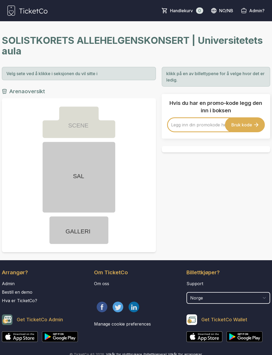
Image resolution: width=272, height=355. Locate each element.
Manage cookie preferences (122, 324)
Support (194, 283)
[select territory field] (228, 298)
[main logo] (27, 11)
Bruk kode (244, 124)
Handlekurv (186, 10)
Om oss (101, 283)
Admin (8, 283)
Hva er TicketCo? (19, 300)
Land (191, 289)
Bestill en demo (17, 292)
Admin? (257, 10)
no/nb (222, 10)
